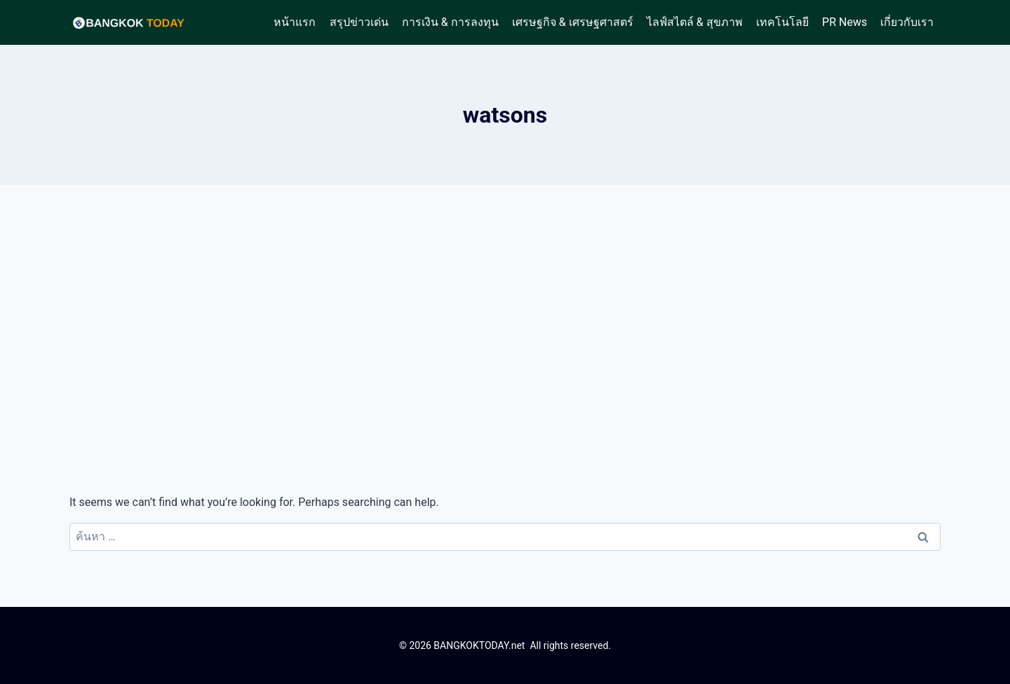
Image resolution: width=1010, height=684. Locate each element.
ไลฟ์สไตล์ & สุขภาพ (695, 22)
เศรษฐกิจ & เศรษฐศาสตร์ (572, 22)
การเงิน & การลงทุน (450, 22)
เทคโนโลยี (782, 22)
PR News (844, 22)
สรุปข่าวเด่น (359, 22)
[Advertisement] (505, 339)
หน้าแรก (295, 22)
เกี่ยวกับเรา (907, 22)
